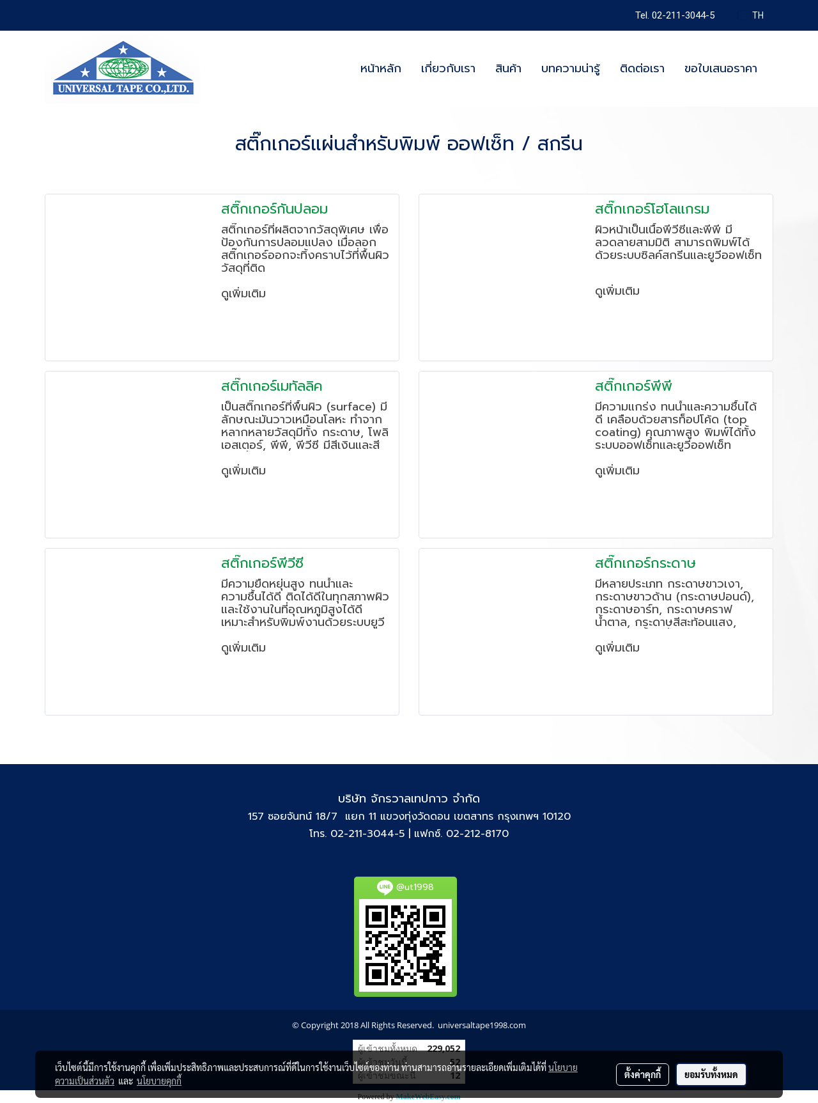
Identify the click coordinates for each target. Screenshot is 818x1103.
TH (751, 15)
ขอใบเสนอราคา (720, 68)
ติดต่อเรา (642, 68)
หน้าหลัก (380, 68)
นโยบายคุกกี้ (159, 1080)
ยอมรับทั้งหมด (711, 1074)
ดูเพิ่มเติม (245, 293)
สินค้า (508, 68)
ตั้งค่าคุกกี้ (642, 1074)
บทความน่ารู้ (570, 68)
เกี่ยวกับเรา (448, 68)
